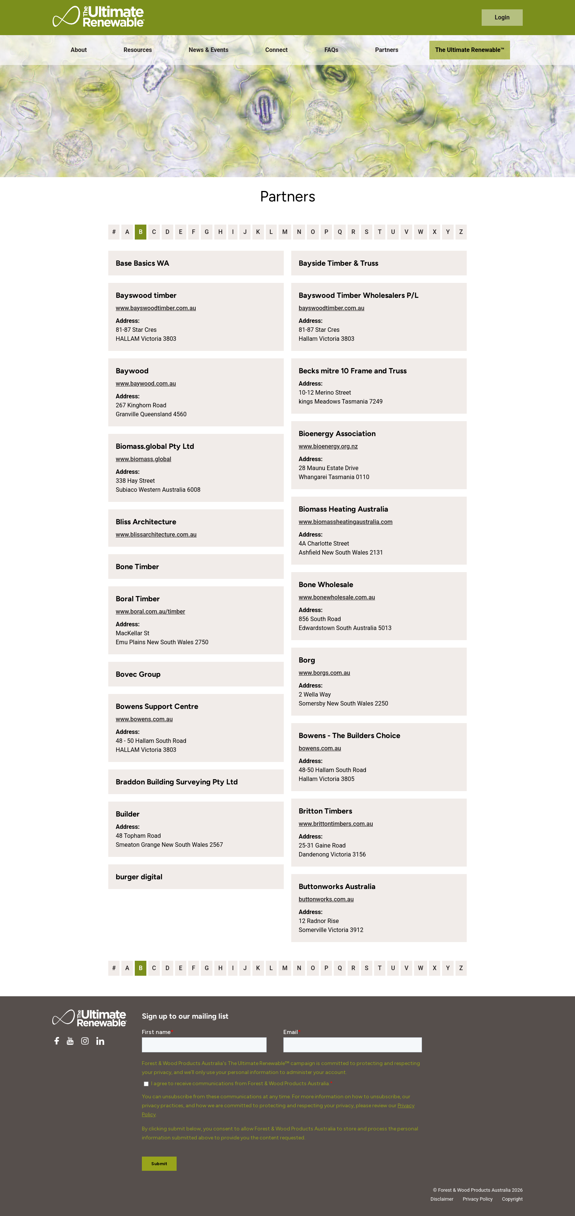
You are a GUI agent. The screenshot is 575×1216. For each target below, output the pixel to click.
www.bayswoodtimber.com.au (156, 308)
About (79, 49)
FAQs (331, 49)
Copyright (512, 1199)
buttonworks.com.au (326, 899)
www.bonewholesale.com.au (337, 597)
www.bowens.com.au (144, 719)
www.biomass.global (143, 459)
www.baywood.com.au (146, 383)
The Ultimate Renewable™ (469, 49)
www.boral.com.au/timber (150, 611)
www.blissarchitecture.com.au (156, 534)
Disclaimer (442, 1199)
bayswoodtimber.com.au (331, 308)
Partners (386, 49)
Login (502, 17)
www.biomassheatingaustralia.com (345, 521)
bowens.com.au (320, 748)
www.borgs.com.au (324, 672)
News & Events (209, 49)
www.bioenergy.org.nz (328, 446)
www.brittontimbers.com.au (336, 823)
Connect (276, 49)
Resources (138, 49)
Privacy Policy (477, 1199)
